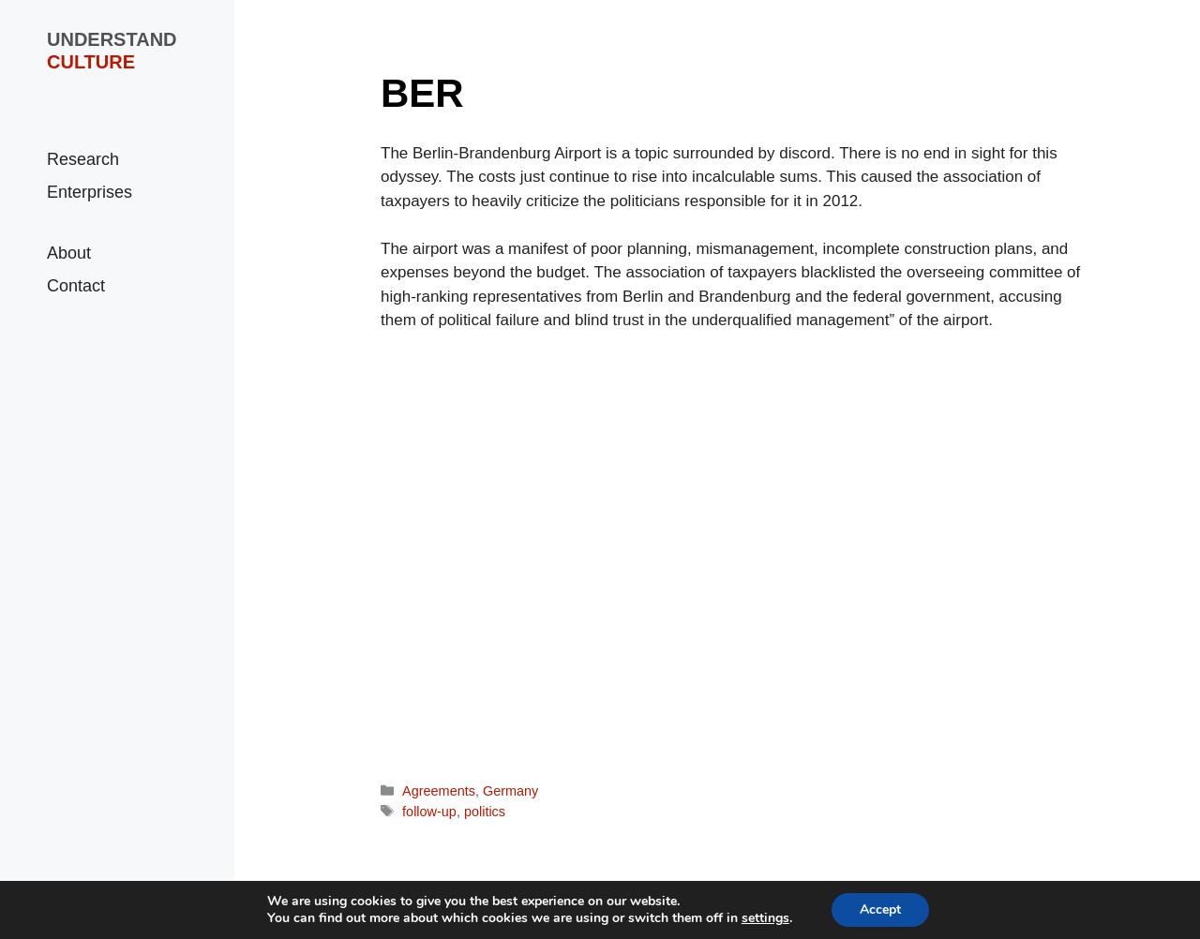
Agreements (438, 790)
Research (83, 159)
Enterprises (89, 192)
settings (765, 918)
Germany (510, 790)
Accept (880, 909)
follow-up (429, 811)
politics (484, 811)
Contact (76, 285)
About (69, 253)
